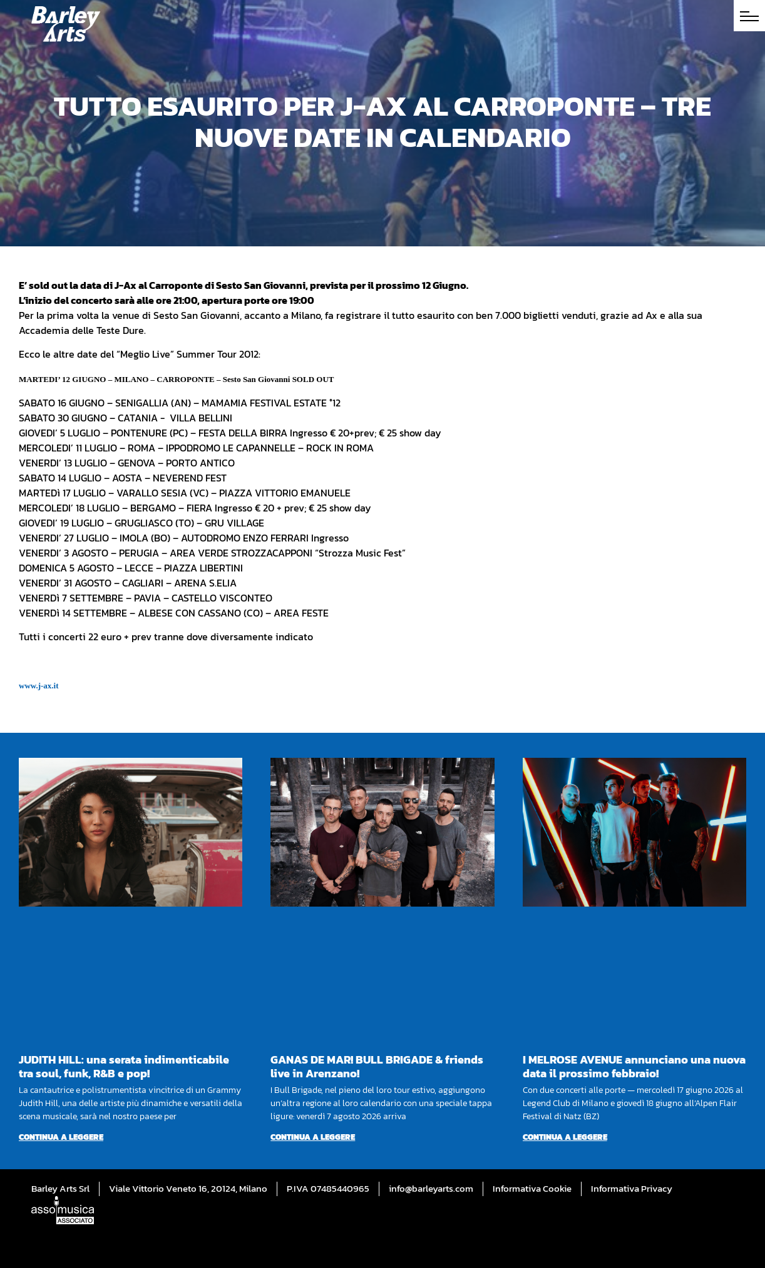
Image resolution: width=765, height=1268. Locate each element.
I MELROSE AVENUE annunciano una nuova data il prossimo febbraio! (634, 1066)
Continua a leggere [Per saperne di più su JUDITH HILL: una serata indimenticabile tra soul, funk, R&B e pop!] (61, 1137)
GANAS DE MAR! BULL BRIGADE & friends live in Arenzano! (376, 1066)
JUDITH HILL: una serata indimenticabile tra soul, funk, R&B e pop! (124, 1066)
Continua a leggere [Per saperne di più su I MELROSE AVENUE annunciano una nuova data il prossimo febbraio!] (565, 1137)
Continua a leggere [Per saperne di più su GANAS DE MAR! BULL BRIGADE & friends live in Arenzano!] (312, 1137)
